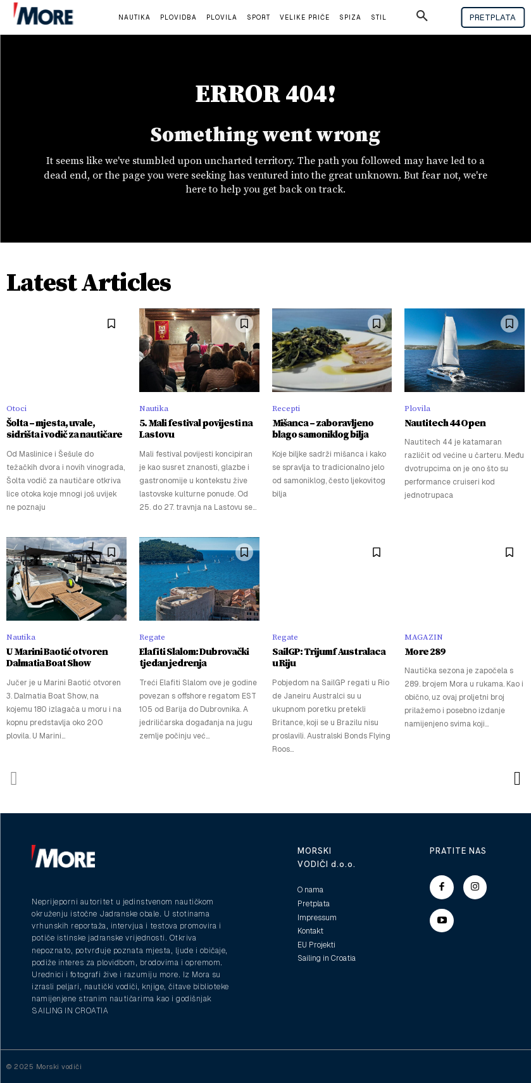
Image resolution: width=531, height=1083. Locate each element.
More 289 (423, 652)
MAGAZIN (423, 637)
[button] (422, 18)
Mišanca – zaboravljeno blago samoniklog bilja (321, 429)
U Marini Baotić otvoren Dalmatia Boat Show (55, 657)
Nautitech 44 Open (442, 423)
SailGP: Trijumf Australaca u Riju (330, 657)
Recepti (286, 408)
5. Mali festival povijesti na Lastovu (194, 429)
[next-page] (517, 777)
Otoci (16, 408)
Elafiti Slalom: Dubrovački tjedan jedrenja (193, 657)
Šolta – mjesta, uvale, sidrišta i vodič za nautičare (66, 429)
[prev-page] (14, 777)
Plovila (417, 408)
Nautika (153, 408)
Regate (152, 637)
